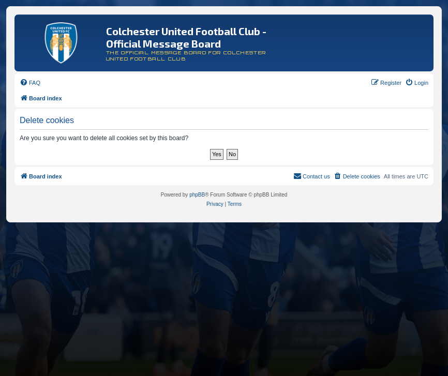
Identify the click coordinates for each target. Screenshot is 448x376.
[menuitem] (30, 83)
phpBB (197, 195)
